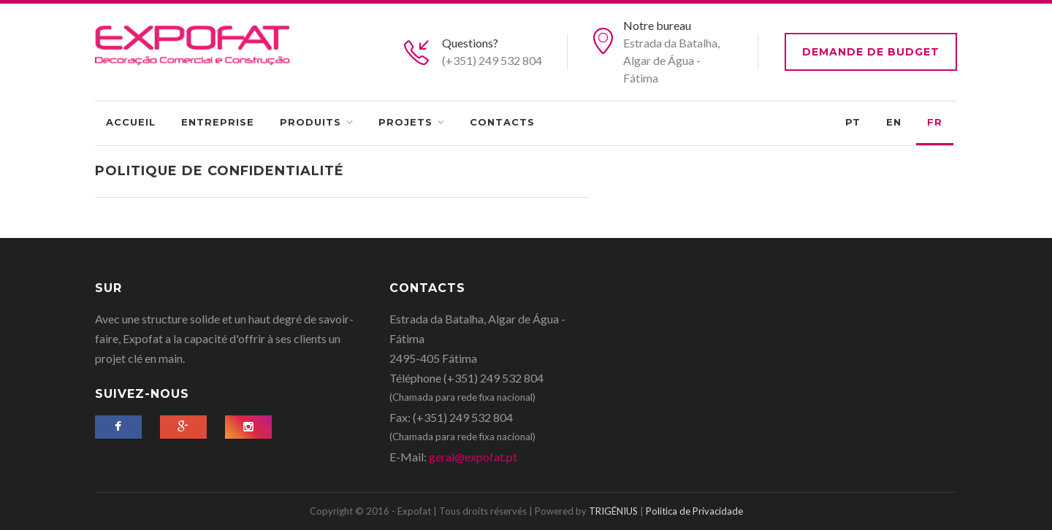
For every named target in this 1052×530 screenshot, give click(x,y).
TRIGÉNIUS (613, 511)
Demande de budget (870, 51)
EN (894, 122)
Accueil (131, 122)
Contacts (502, 122)
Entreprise (217, 122)
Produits (310, 122)
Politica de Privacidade (694, 511)
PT (853, 122)
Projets (405, 122)
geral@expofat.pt (473, 457)
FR (934, 122)
